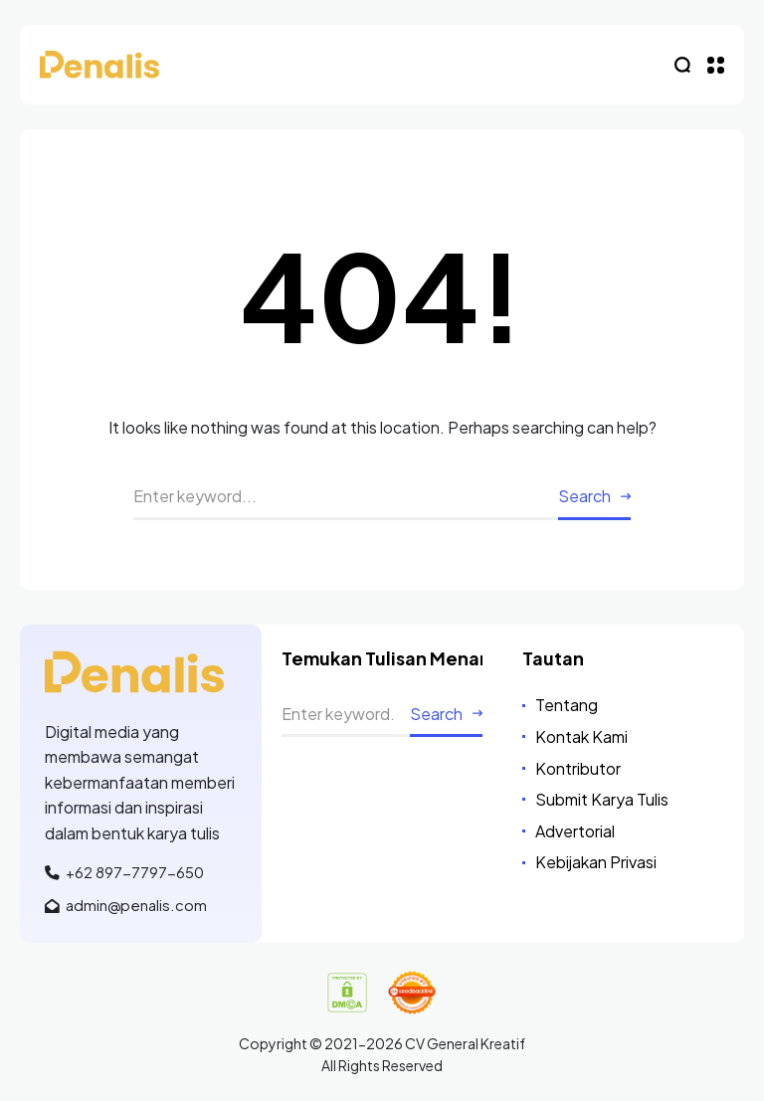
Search (584, 495)
